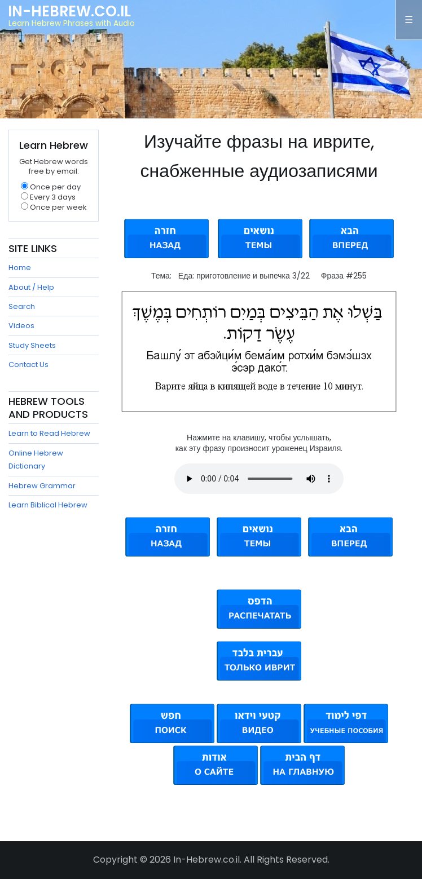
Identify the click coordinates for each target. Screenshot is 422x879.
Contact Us (28, 364)
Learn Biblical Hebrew (47, 505)
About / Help (31, 287)
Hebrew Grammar (42, 485)
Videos (21, 325)
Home (19, 267)
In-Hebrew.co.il (69, 11)
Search (21, 306)
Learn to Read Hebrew (49, 433)
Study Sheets (32, 345)
